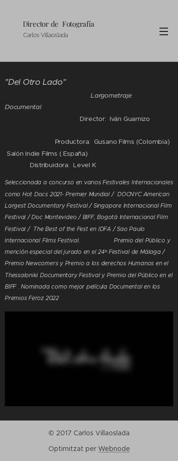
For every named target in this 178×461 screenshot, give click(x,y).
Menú (163, 31)
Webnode (114, 448)
